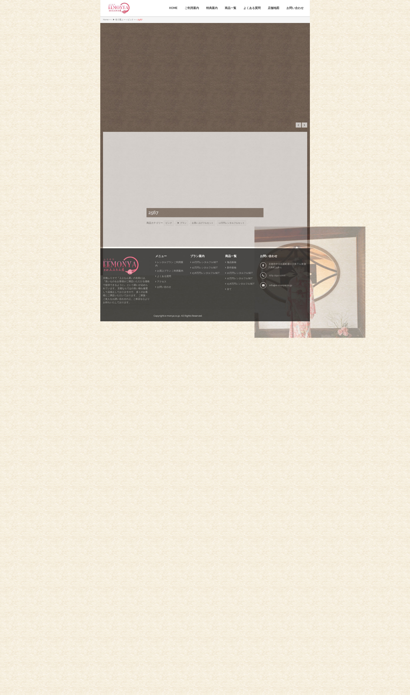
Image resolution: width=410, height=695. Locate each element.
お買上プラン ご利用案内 (170, 316)
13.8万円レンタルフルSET (206, 318)
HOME (173, 8)
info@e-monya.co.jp (280, 330)
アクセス (161, 327)
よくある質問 (252, 8)
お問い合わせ (295, 8)
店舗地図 (273, 8)
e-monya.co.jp (172, 361)
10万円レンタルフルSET (205, 307)
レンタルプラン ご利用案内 (169, 309)
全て (229, 334)
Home (106, 19)
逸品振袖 (231, 307)
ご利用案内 (192, 8)
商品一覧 (230, 8)
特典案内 (212, 8)
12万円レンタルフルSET (205, 313)
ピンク (130, 19)
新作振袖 (231, 313)
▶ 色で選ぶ (118, 19)
